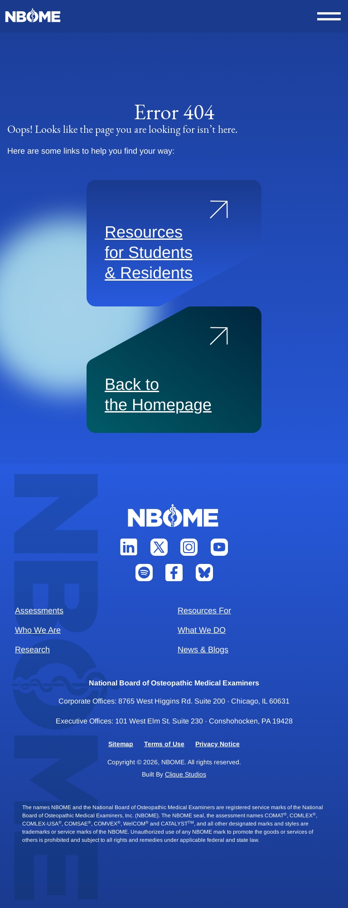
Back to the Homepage (158, 394)
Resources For (204, 610)
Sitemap (120, 744)
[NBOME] (33, 15)
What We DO (202, 630)
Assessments (39, 610)
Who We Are (38, 630)
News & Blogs (203, 649)
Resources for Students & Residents (149, 252)
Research (32, 649)
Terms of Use (164, 744)
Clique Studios (185, 774)
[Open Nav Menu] (329, 16)
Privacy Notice (217, 744)
